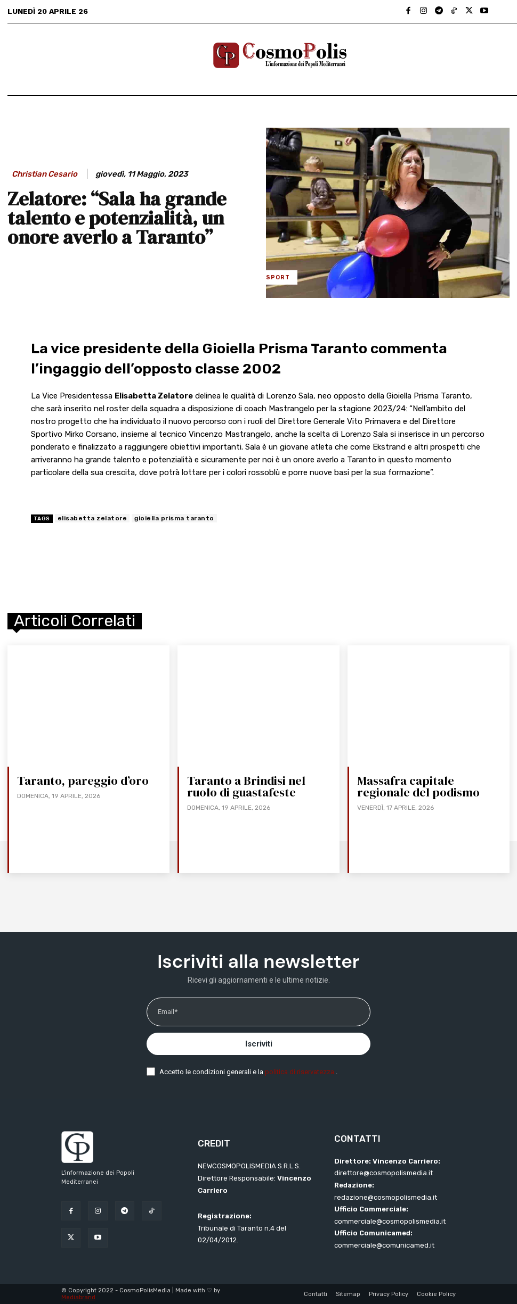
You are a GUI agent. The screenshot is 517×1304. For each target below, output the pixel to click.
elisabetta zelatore (92, 518)
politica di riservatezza (300, 1072)
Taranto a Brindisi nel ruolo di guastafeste (245, 786)
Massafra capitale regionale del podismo (418, 786)
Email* (167, 1012)
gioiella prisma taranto (174, 518)
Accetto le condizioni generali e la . (248, 1072)
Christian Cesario (44, 174)
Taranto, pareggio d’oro (82, 780)
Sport (277, 277)
